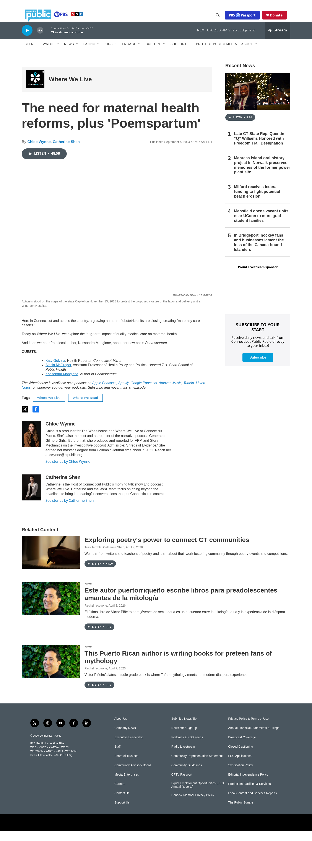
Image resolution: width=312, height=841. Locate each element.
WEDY (65, 757)
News (88, 593)
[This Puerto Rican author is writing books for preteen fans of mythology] (51, 671)
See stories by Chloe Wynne (68, 471)
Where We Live (70, 89)
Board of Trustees (126, 765)
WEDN (45, 757)
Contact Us (121, 803)
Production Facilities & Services (249, 793)
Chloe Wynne (38, 151)
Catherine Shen (66, 151)
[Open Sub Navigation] (37, 53)
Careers (119, 793)
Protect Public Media (216, 53)
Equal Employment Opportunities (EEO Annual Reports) (197, 794)
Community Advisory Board (132, 775)
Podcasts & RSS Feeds (187, 747)
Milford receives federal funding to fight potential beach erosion (257, 201)
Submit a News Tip (184, 728)
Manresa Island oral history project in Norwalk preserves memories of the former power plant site (262, 175)
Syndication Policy (240, 775)
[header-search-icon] (221, 20)
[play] (27, 40)
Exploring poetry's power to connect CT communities (166, 549)
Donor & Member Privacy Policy (192, 805)
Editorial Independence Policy (248, 784)
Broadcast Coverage (242, 747)
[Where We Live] (35, 89)
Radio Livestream (183, 756)
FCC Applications (239, 765)
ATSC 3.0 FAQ (63, 764)
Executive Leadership (128, 747)
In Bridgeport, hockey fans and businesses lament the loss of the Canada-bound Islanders (259, 252)
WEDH (34, 757)
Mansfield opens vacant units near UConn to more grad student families (261, 225)
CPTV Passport (181, 784)
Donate (279, 20)
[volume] (40, 40)
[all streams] (277, 40)
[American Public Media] (192, 832)
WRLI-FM (70, 761)
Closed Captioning (240, 756)
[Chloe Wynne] (31, 444)
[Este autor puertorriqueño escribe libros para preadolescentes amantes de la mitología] (51, 608)
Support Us (122, 812)
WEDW (54, 757)
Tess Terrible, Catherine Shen (104, 557)
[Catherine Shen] (31, 497)
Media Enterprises (126, 784)
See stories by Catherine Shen (70, 510)
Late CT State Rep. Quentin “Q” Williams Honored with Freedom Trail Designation (259, 148)
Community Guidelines (186, 775)
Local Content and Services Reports (252, 803)
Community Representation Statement (197, 765)
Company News (125, 737)
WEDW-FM (36, 761)
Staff (117, 756)
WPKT (59, 761)
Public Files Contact (41, 764)
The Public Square (240, 812)
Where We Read (85, 407)
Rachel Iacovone (95, 615)
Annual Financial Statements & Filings (253, 737)
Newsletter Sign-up (184, 737)
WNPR (50, 761)
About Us (120, 728)
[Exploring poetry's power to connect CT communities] (51, 562)
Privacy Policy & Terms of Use (248, 728)
